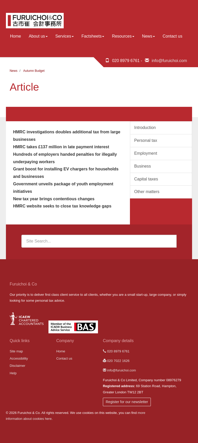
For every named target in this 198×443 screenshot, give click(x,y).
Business (142, 166)
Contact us (172, 36)
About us (38, 36)
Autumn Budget (34, 71)
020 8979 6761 (116, 351)
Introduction (145, 127)
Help (13, 373)
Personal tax (145, 140)
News (148, 36)
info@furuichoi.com (169, 60)
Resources (123, 36)
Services (64, 36)
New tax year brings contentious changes (54, 199)
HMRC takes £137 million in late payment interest (61, 147)
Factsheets (92, 36)
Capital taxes (146, 179)
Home (15, 36)
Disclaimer (17, 366)
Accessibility (19, 358)
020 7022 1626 (116, 361)
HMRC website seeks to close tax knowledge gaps (62, 206)
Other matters (146, 191)
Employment (145, 153)
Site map (16, 351)
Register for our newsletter (127, 402)
